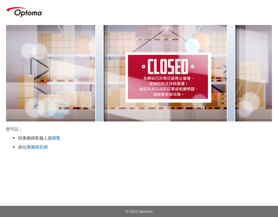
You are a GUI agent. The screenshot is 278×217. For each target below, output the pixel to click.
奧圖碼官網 (37, 147)
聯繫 (56, 138)
